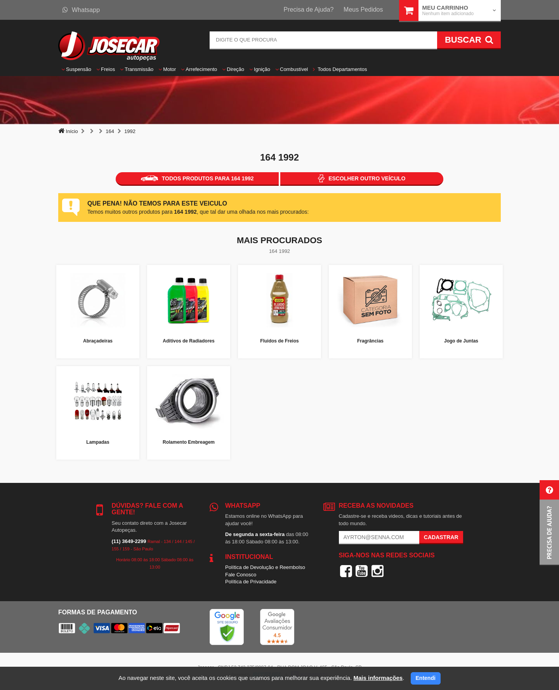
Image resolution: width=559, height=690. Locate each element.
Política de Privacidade (250, 582)
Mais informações (378, 677)
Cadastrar (441, 537)
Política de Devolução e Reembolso (265, 567)
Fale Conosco (240, 575)
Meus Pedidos (363, 9)
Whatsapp (81, 10)
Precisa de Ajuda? (309, 9)
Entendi (426, 678)
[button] (549, 523)
